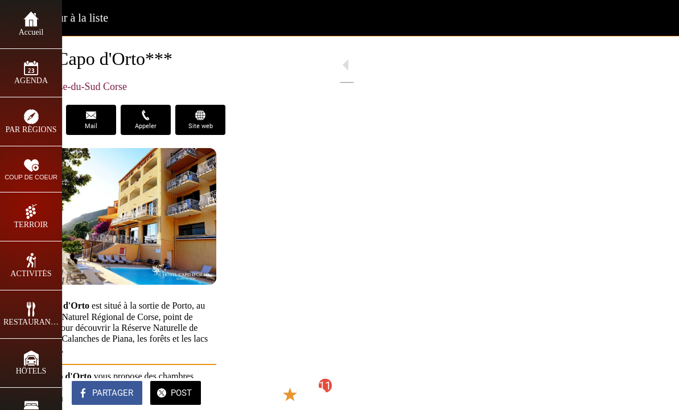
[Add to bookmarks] (629, 394)
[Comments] (656, 394)
